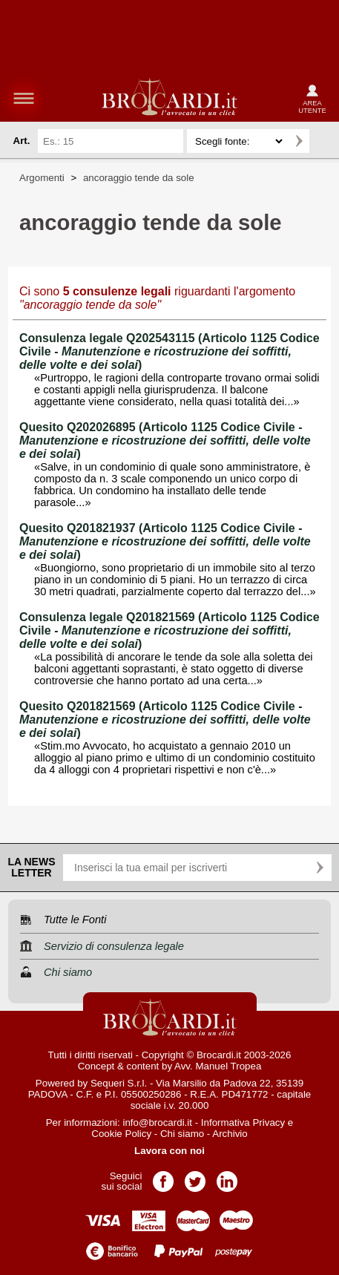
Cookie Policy (121, 1133)
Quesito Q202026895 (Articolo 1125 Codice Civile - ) (165, 440)
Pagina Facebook (163, 1176)
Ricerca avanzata (323, 141)
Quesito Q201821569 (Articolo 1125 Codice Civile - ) (165, 719)
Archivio (229, 1133)
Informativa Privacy (243, 1122)
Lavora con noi (169, 1150)
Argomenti (42, 177)
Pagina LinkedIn (227, 1176)
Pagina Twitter (195, 1176)
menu (23, 98)
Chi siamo (182, 1133)
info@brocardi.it (157, 1122)
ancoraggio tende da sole (138, 177)
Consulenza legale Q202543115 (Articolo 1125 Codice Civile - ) (169, 351)
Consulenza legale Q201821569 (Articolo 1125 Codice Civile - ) (169, 630)
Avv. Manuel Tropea (217, 1066)
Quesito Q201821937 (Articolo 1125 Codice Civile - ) (165, 541)
